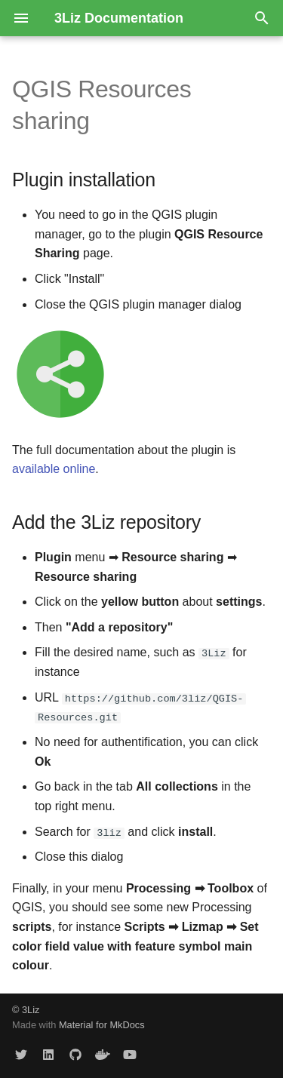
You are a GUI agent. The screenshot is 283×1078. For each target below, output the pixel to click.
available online (53, 468)
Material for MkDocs (102, 1024)
